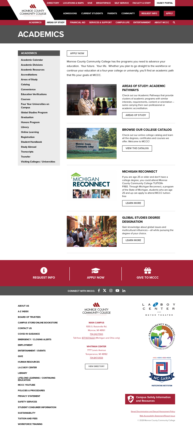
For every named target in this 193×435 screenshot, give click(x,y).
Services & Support (100, 22)
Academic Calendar (32, 59)
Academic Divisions (32, 64)
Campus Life (122, 22)
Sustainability (26, 413)
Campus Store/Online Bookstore (38, 322)
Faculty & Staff (142, 3)
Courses (25, 99)
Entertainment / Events (32, 350)
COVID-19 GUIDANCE (29, 334)
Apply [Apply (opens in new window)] (169, 13)
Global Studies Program (34, 112)
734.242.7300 (96, 334)
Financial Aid (77, 22)
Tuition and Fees (28, 418)
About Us (23, 306)
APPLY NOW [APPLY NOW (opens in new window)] (77, 53)
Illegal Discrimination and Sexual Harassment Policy (153, 411)
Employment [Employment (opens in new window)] (25, 345)
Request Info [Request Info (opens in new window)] (149, 13)
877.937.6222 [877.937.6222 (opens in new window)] (88, 338)
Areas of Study (56, 22)
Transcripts (27, 151)
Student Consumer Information (37, 407)
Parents (112, 13)
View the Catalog (137, 148)
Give (89, 3)
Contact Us (25, 328)
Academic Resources (33, 69)
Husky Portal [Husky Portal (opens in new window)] (165, 3)
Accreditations (29, 74)
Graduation (27, 117)
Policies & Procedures (31, 390)
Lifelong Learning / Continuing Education (36, 379)
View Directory (96, 366)
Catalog (25, 84)
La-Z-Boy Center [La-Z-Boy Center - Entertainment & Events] (27, 367)
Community (128, 13)
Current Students (92, 13)
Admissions (70, 13)
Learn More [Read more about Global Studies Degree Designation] (133, 240)
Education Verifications (34, 94)
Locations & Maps (73, 3)
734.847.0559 (96, 358)
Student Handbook (31, 141)
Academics (35, 22)
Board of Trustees (29, 317)
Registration (28, 137)
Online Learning (30, 132)
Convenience (28, 89)
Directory (53, 3)
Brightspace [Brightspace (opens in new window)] (103, 3)
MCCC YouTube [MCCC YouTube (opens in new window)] (26, 385)
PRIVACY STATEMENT (29, 396)
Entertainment (142, 22)
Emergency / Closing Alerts (34, 339)
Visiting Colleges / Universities (38, 161)
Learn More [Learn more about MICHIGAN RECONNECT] (133, 203)
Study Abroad (28, 146)
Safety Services (27, 401)
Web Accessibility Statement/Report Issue (157, 416)
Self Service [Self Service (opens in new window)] (122, 3)
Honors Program (30, 122)
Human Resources (29, 362)
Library (25, 127)
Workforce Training (30, 424)
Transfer (25, 156)
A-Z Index (23, 311)
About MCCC (162, 22)
